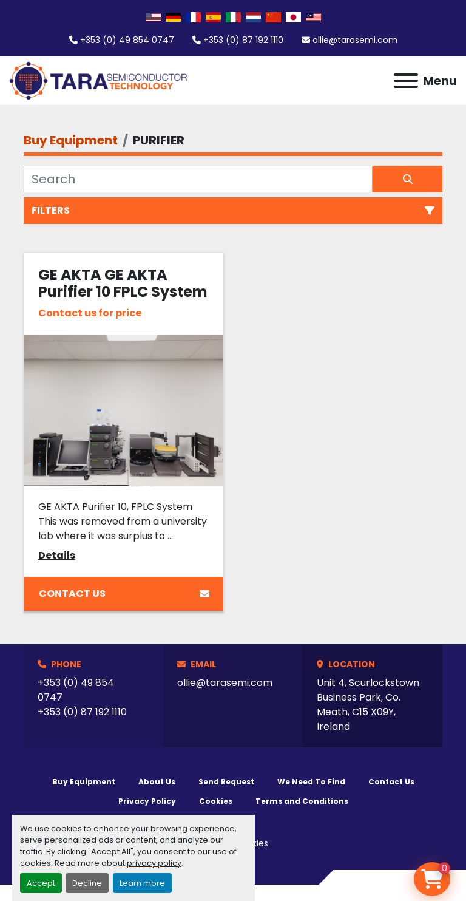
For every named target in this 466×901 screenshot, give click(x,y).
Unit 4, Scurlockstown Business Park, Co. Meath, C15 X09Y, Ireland (368, 704)
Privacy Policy (147, 801)
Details (56, 555)
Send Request (226, 782)
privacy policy (154, 863)
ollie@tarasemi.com (354, 40)
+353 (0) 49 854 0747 (127, 40)
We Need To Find (311, 782)
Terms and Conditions (301, 801)
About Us (156, 782)
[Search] (198, 179)
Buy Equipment (83, 782)
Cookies (215, 801)
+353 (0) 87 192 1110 (243, 40)
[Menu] (406, 80)
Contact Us (124, 593)
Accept (41, 883)
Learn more (142, 883)
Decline (87, 883)
